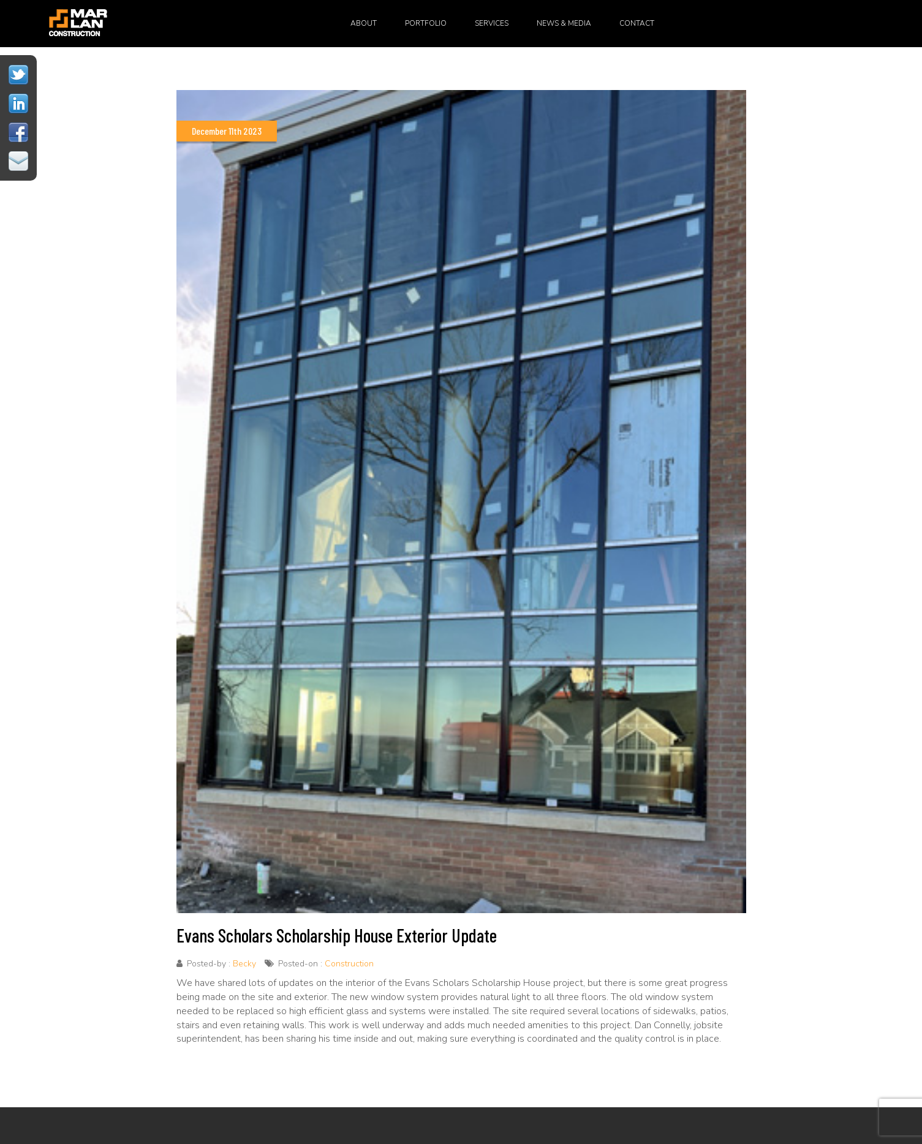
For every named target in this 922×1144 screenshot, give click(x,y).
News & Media (564, 23)
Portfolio (426, 23)
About (363, 23)
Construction (349, 963)
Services (491, 23)
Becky (244, 963)
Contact (636, 23)
